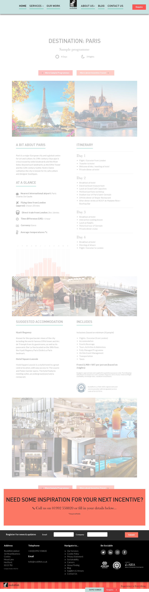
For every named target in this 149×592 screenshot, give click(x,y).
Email (44, 534)
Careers (71, 562)
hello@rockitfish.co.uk (37, 561)
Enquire (112, 590)
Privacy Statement (75, 556)
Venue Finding (73, 565)
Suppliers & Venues (75, 571)
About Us (88, 6)
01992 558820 (95, 590)
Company (80, 534)
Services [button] (36, 6)
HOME (22, 6)
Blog (101, 6)
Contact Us (115, 6)
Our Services (72, 551)
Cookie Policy (73, 554)
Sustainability (73, 559)
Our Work (53, 6)
